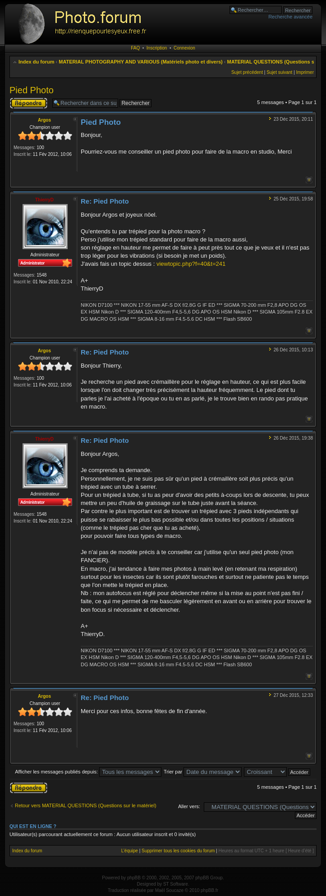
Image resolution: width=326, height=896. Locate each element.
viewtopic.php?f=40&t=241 (190, 263)
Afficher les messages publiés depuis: (88, 771)
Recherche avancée (290, 16)
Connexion (184, 47)
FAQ (135, 47)
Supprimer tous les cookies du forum (178, 850)
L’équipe (129, 850)
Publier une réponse (28, 103)
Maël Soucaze (169, 890)
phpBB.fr (209, 890)
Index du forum (36, 61)
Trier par (203, 771)
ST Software (175, 884)
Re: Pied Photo (105, 201)
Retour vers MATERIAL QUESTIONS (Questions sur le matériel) (85, 805)
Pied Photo (31, 90)
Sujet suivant (279, 72)
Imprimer (305, 72)
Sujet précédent (247, 72)
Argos (44, 120)
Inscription (157, 47)
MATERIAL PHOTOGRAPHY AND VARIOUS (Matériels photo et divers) (140, 61)
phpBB (134, 877)
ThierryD (44, 199)
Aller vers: (189, 806)
